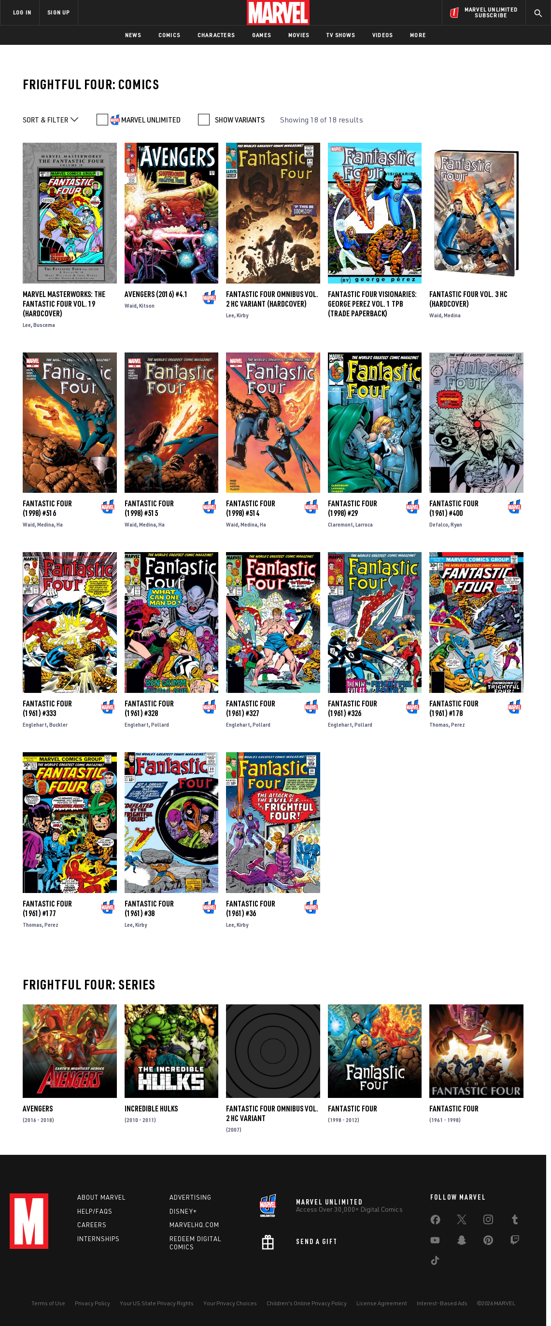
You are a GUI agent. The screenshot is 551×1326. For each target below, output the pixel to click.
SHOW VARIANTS (240, 119)
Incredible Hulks (151, 1108)
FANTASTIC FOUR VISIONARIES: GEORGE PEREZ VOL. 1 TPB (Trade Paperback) (372, 303)
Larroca (364, 524)
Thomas (439, 724)
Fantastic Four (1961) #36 (250, 908)
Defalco (438, 524)
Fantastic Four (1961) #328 (149, 708)
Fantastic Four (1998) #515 (149, 508)
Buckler (58, 724)
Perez (458, 724)
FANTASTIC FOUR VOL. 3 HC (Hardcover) (468, 299)
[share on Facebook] (435, 1222)
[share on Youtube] (435, 1242)
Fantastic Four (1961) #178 (454, 708)
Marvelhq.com (194, 1225)
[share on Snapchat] (461, 1242)
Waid (131, 305)
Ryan (456, 524)
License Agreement (381, 1303)
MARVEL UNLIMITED (151, 119)
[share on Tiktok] (435, 1262)
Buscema (44, 324)
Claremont (340, 524)
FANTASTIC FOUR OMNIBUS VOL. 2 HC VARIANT (272, 1113)
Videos (382, 35)
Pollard (160, 724)
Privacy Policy (92, 1303)
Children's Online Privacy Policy (307, 1303)
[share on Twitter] (461, 1221)
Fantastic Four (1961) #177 (47, 908)
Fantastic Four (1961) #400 (454, 508)
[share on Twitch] (515, 1242)
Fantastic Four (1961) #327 (250, 708)
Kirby (242, 315)
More (418, 35)
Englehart (35, 724)
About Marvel (101, 1197)
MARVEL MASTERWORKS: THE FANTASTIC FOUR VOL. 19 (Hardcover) (64, 303)
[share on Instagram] (488, 1221)
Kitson (147, 305)
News (133, 35)
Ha (60, 524)
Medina (452, 315)
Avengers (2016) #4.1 (156, 294)
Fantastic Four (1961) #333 (47, 708)
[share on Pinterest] (488, 1242)
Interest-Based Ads (442, 1303)
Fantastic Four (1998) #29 (352, 508)
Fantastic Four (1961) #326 (352, 708)
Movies (298, 35)
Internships (98, 1239)
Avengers (38, 1108)
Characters (216, 35)
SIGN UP (58, 12)
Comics (169, 35)
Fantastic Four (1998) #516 (47, 508)
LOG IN (22, 12)
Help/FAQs (95, 1211)
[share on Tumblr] (515, 1221)
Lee (27, 324)
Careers (92, 1225)
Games (261, 35)
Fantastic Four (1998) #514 (250, 508)
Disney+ (183, 1211)
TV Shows (340, 35)
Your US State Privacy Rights (157, 1303)
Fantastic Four (352, 1108)
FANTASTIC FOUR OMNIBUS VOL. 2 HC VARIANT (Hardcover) (272, 299)
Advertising (191, 1197)
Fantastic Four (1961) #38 (149, 908)
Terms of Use (48, 1303)
